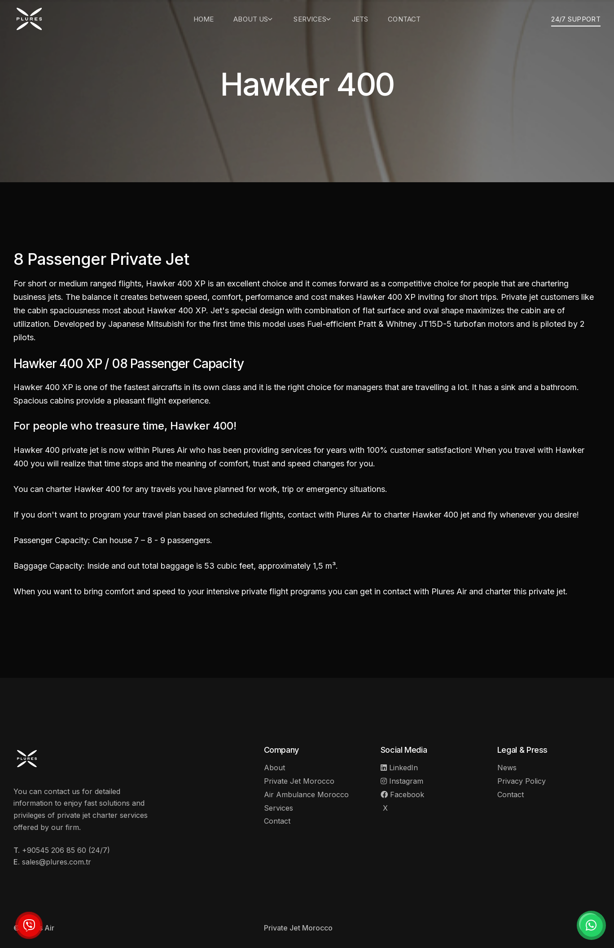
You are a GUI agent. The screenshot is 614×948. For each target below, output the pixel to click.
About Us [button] (253, 19)
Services (278, 807)
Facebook (402, 794)
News (507, 767)
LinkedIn (399, 767)
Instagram (402, 781)
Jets (360, 19)
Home (203, 19)
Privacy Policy (521, 781)
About (274, 767)
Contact (404, 19)
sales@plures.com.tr (56, 861)
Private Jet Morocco (299, 781)
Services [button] (313, 19)
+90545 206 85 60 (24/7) (66, 850)
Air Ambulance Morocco (306, 794)
